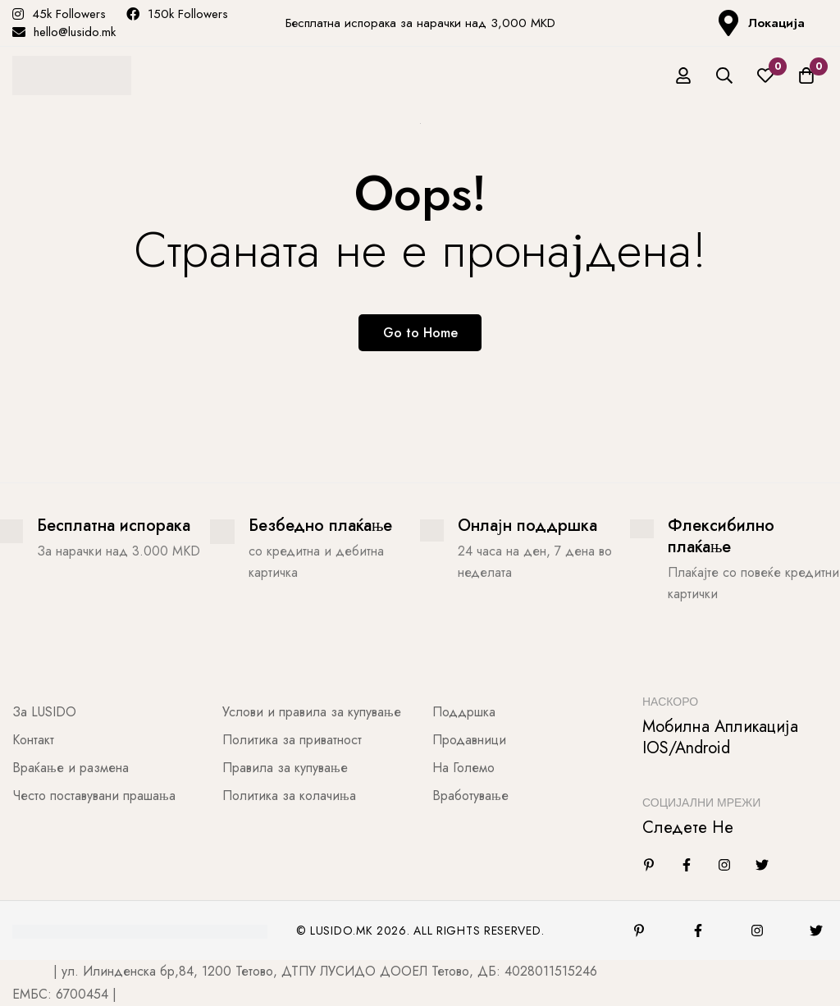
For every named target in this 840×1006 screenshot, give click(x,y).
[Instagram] (724, 864)
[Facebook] (686, 864)
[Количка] (806, 75)
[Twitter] (762, 864)
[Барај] (724, 75)
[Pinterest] (639, 930)
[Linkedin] (648, 864)
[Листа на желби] (765, 75)
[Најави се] (683, 75)
